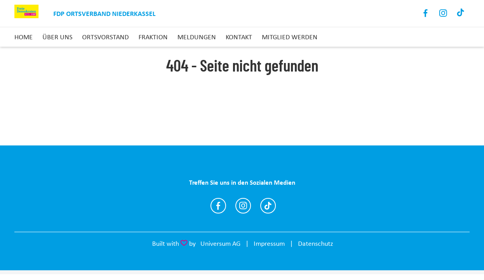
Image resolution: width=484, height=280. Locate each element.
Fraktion (153, 36)
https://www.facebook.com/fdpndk (218, 206)
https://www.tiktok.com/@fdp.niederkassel (268, 206)
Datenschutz (315, 243)
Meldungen (196, 36)
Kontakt (239, 36)
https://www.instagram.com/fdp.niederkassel (243, 206)
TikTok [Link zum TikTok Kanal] (461, 13)
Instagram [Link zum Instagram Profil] (443, 13)
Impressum (269, 243)
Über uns (57, 36)
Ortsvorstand (105, 36)
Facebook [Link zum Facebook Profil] (426, 13)
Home (23, 36)
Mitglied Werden (289, 36)
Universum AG (220, 243)
